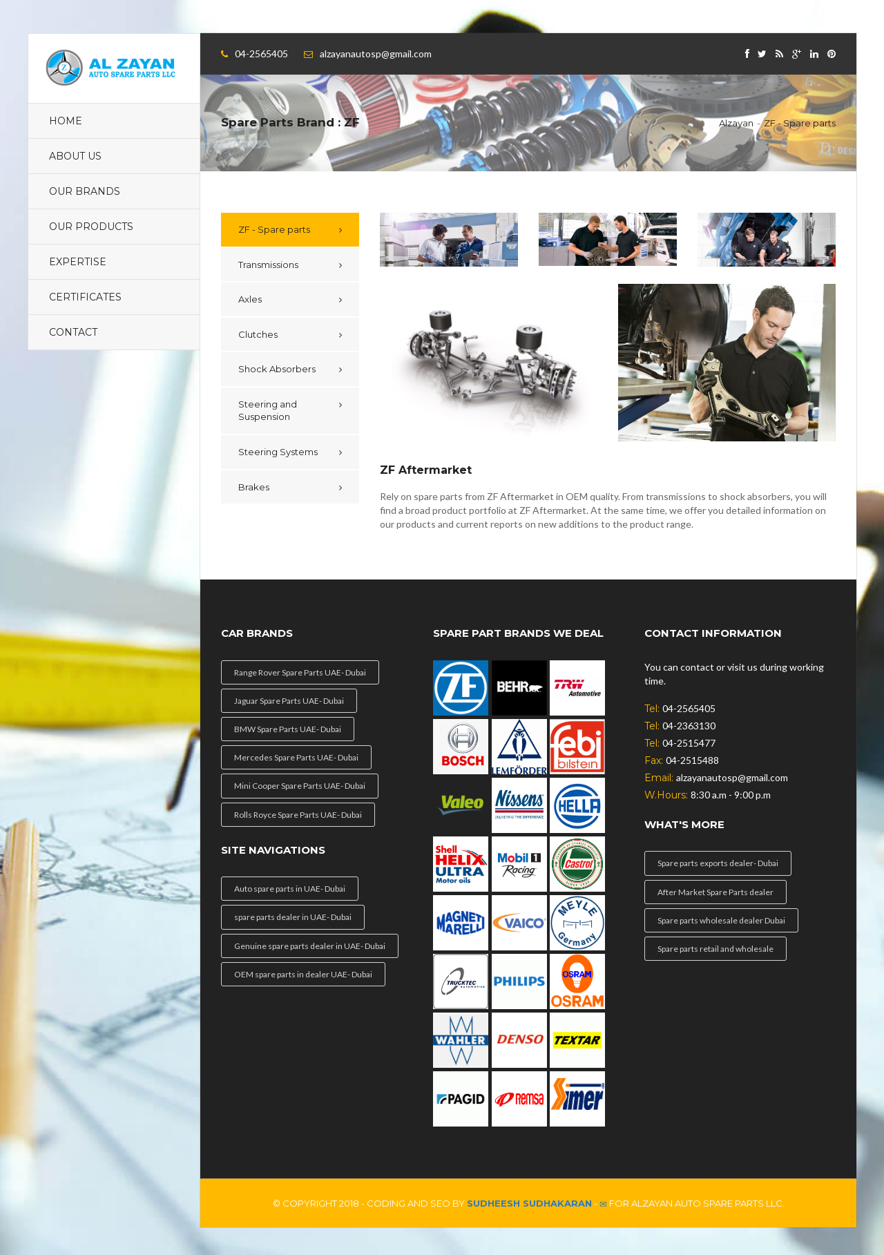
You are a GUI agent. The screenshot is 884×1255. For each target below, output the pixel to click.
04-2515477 (688, 743)
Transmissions (268, 264)
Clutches (258, 334)
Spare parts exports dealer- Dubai (717, 863)
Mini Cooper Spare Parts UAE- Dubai (299, 785)
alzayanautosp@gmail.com (376, 53)
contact (73, 332)
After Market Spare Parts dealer (715, 892)
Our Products (91, 226)
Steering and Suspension (267, 411)
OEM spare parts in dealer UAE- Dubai (303, 974)
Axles (250, 299)
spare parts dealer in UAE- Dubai (293, 917)
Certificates (85, 297)
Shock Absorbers (277, 368)
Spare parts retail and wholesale (715, 948)
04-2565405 (261, 53)
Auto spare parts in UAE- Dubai (289, 888)
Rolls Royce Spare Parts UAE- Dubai (298, 814)
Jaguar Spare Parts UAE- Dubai (289, 701)
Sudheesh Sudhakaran (529, 1203)
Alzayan (736, 122)
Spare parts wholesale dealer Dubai (721, 920)
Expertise (77, 262)
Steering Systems (278, 451)
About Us (75, 156)
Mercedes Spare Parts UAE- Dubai (296, 757)
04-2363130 (688, 725)
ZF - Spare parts (800, 122)
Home (65, 121)
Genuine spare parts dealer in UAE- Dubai (309, 946)
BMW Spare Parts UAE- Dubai (287, 729)
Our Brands (84, 191)
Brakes (253, 486)
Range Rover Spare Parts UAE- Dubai (300, 672)
